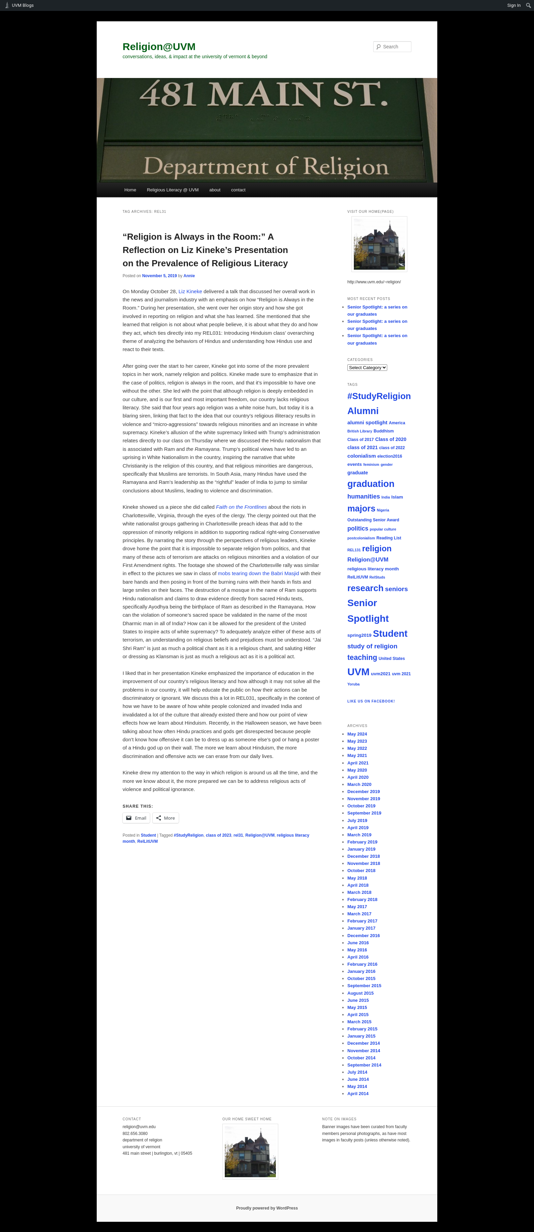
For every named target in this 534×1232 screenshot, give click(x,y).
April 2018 (357, 885)
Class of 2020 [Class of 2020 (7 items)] (391, 439)
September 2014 (364, 1065)
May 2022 (357, 748)
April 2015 (357, 1014)
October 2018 (361, 870)
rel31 (238, 835)
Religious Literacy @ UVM (173, 189)
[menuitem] (528, 5)
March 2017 (359, 913)
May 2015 (357, 1007)
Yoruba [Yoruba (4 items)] (353, 684)
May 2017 (357, 906)
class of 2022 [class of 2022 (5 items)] (392, 447)
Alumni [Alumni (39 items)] (363, 411)
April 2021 (357, 762)
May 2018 (357, 878)
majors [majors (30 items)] (361, 508)
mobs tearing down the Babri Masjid (259, 573)
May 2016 (357, 949)
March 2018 (359, 892)
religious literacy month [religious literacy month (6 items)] (373, 568)
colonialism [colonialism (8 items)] (361, 456)
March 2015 (359, 1021)
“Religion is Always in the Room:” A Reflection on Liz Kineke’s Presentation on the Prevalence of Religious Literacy (205, 250)
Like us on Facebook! (371, 701)
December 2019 (363, 791)
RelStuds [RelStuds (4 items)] (377, 577)
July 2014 (357, 1072)
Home (130, 189)
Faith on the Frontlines (241, 507)
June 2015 (358, 1000)
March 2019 (359, 834)
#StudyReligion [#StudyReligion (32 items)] (379, 396)
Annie (189, 275)
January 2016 (361, 971)
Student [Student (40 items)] (390, 633)
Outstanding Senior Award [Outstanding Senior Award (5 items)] (373, 520)
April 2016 (357, 957)
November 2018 (363, 863)
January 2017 (361, 928)
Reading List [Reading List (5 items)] (388, 538)
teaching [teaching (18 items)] (362, 657)
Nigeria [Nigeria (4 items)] (383, 510)
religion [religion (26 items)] (377, 548)
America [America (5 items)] (397, 423)
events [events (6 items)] (354, 464)
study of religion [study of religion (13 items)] (372, 646)
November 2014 (363, 1050)
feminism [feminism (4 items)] (371, 464)
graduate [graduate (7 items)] (357, 472)
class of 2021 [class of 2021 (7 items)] (362, 447)
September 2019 (364, 813)
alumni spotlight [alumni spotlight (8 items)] (367, 422)
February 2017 (362, 920)
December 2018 (363, 856)
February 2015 (362, 1028)
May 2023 (357, 741)
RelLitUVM (147, 841)
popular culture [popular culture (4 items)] (383, 529)
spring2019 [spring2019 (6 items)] (359, 635)
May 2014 (357, 1086)
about (215, 189)
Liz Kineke (190, 291)
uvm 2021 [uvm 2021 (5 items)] (401, 674)
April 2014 (357, 1093)
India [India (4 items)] (385, 497)
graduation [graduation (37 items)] (370, 484)
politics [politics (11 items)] (357, 528)
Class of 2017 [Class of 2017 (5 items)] (360, 439)
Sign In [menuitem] (514, 5)
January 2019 (361, 849)
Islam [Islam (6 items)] (397, 497)
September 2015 (364, 985)
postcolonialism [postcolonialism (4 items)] (361, 538)
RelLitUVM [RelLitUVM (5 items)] (357, 577)
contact (238, 189)
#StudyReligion (188, 835)
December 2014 (363, 1043)
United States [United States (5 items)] (392, 658)
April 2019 (357, 827)
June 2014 (358, 1079)
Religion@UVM (159, 46)
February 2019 (362, 841)
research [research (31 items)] (365, 588)
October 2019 (361, 805)
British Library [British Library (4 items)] (359, 431)
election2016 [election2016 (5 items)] (389, 456)
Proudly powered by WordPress (267, 1208)
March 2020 (359, 784)
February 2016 (362, 964)
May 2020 (357, 770)
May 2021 (357, 755)
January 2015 (361, 1036)
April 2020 (357, 777)
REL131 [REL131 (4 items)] (354, 550)
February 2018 (362, 899)
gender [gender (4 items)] (387, 464)
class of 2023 (218, 835)
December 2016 (363, 935)
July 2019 (357, 820)
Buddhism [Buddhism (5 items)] (384, 431)
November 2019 (363, 798)
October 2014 (361, 1057)
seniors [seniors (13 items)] (396, 589)
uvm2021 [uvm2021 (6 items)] (380, 673)
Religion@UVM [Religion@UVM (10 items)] (368, 559)
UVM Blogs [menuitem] (23, 5)
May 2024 (357, 734)
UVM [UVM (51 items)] (358, 671)
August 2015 (360, 993)
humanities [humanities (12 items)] (363, 496)
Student (148, 835)
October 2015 (361, 978)
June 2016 (358, 942)
